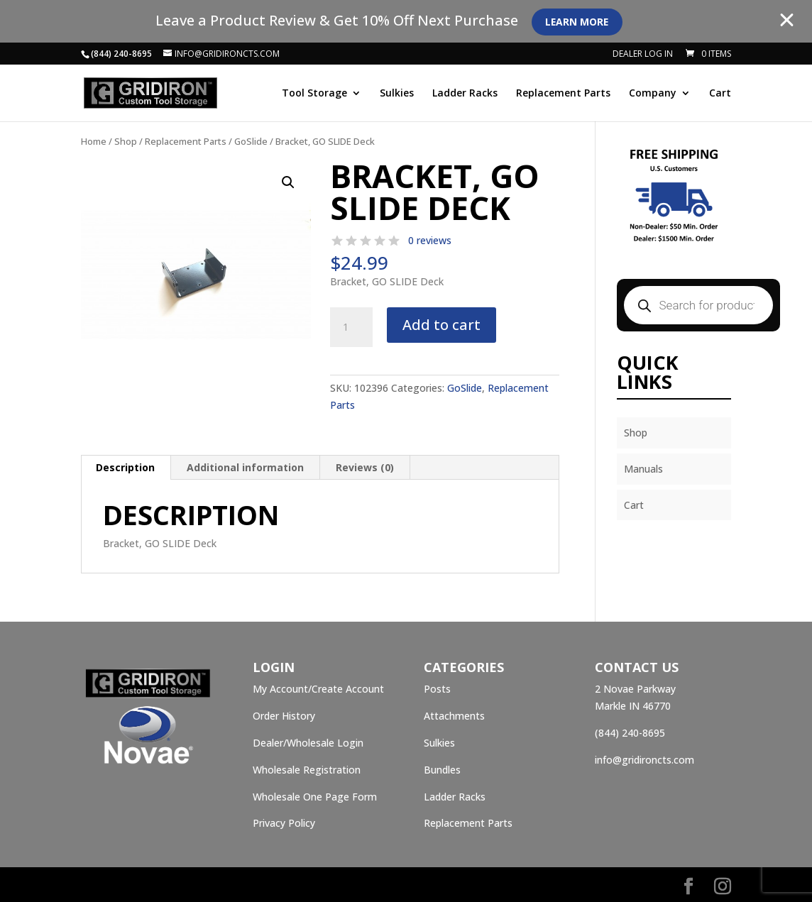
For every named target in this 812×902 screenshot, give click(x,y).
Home (93, 141)
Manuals (643, 468)
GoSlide (251, 141)
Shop (125, 141)
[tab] (125, 468)
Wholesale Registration (307, 769)
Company (652, 93)
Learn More (579, 21)
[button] (288, 182)
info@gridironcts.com (644, 759)
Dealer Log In (643, 55)
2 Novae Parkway (635, 688)
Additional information (245, 467)
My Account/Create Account (318, 688)
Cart (720, 93)
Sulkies (397, 93)
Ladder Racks (465, 93)
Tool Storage (314, 93)
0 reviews (429, 240)
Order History (284, 715)
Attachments (454, 715)
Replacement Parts (563, 93)
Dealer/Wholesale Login (308, 742)
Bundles (442, 769)
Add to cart (441, 324)
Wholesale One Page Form (315, 796)
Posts (437, 688)
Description (125, 467)
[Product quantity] (351, 327)
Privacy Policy (284, 823)
